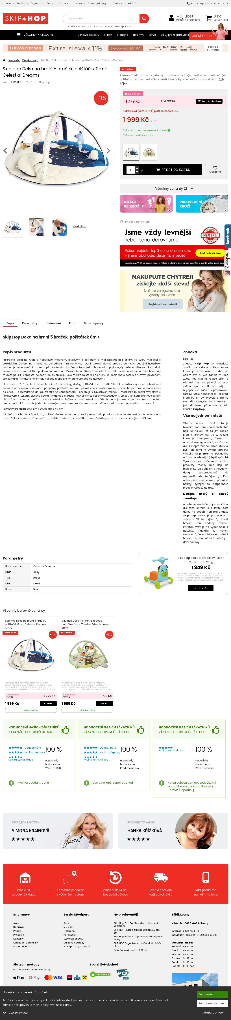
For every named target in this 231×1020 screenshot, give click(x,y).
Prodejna (64, 3)
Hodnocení (58, 320)
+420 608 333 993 (207, 932)
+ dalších (79, 226)
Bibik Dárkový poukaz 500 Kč (130, 947)
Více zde (201, 585)
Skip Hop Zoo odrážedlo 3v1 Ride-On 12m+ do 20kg (201, 556)
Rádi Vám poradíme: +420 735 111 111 (207, 3)
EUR (132, 3)
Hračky (108, 26)
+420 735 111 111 (191, 928)
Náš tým (138, 35)
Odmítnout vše (212, 1012)
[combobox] (106, 18)
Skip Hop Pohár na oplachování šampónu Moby (138, 935)
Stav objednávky (97, 3)
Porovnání (70, 932)
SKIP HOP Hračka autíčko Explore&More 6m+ (137, 928)
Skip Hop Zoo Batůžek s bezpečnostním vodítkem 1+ (137, 922)
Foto (79, 320)
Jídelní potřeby (123, 26)
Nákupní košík (220, 20)
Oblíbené (69, 928)
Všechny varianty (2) (174, 185)
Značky (21, 3)
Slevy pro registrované (175, 35)
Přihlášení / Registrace (188, 20)
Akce (8, 3)
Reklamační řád (22, 943)
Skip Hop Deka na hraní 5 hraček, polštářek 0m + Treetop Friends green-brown (86, 623)
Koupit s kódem (209, 101)
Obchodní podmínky (25, 940)
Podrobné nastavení (213, 1003)
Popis (11, 320)
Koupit (48, 700)
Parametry (32, 320)
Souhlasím (206, 994)
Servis (50, 3)
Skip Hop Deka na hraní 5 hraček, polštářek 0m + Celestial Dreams (25, 621)
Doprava (36, 3)
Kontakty (117, 3)
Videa (79, 3)
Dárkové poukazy (88, 35)
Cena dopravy (102, 320)
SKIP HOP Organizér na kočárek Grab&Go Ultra (138, 942)
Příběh (108, 35)
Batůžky (97, 26)
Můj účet (184, 16)
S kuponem (13, 691)
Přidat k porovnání (134, 218)
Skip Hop (44, 82)
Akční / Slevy (206, 36)
